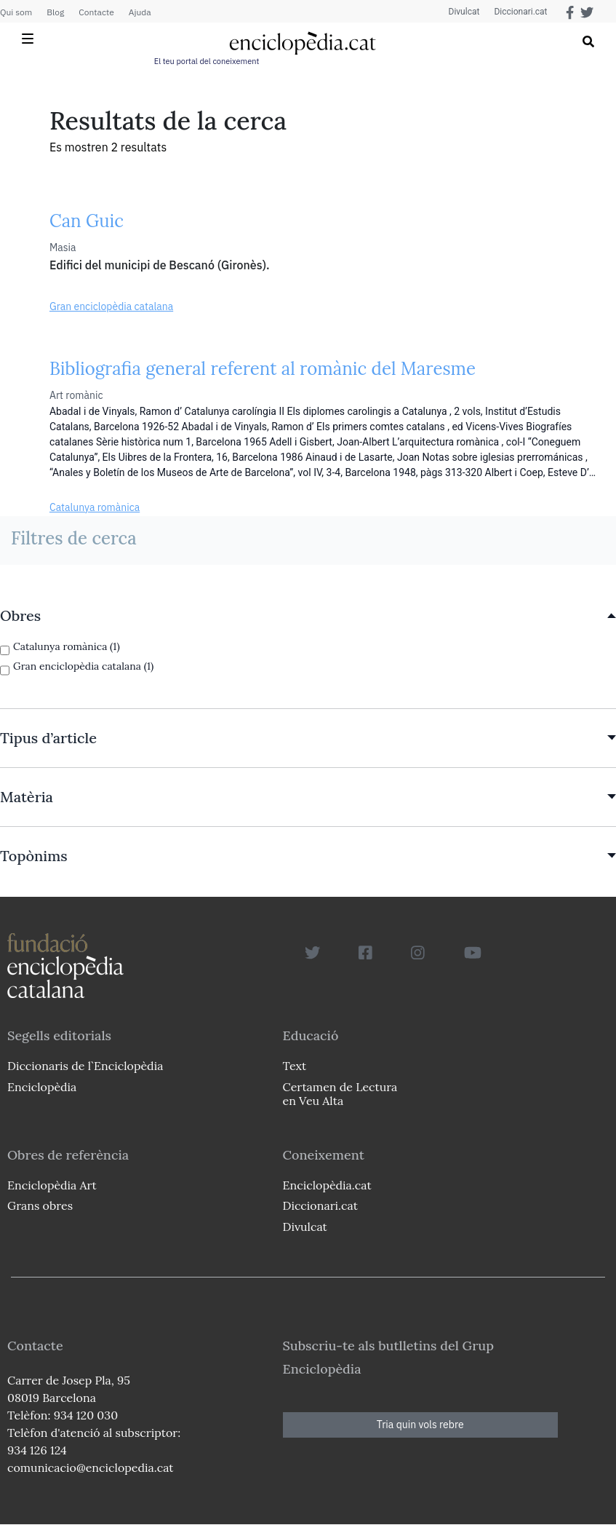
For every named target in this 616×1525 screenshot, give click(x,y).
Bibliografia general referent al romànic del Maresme (262, 368)
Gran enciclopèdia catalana (111, 306)
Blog (55, 12)
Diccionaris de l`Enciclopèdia (85, 1065)
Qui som (16, 12)
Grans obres (40, 1205)
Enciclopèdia (41, 1087)
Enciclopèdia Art (52, 1185)
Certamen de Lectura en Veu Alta (340, 1094)
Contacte (96, 12)
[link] (308, 615)
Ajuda (140, 12)
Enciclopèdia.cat (327, 1185)
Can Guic (86, 221)
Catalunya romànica (94, 507)
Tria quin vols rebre (420, 1424)
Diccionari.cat (520, 12)
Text (295, 1065)
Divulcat (464, 12)
